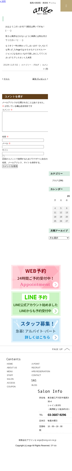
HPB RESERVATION (41, 375)
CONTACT (36, 379)
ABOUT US (12, 371)
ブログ (36, 65)
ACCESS (11, 387)
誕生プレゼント (39, 79)
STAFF (10, 379)
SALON (10, 383)
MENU (10, 375)
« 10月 (3, 1)
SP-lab (53, 449)
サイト (5, 154)
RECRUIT (36, 371)
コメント (7, 110)
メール (6, 147)
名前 (5, 140)
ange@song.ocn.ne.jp (46, 444)
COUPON (11, 390)
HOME (10, 368)
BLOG (34, 389)
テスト (7, 79)
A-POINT (36, 368)
